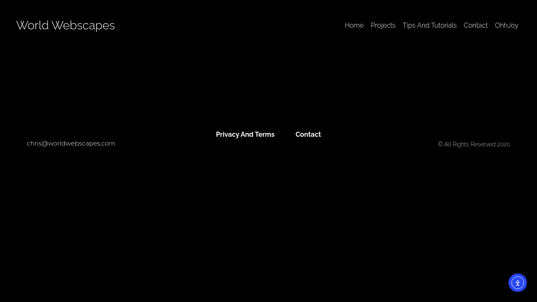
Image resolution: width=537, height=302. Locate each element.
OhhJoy (507, 25)
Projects (383, 25)
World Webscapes (65, 25)
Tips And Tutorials (430, 25)
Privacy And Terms (245, 134)
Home (354, 25)
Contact (476, 25)
